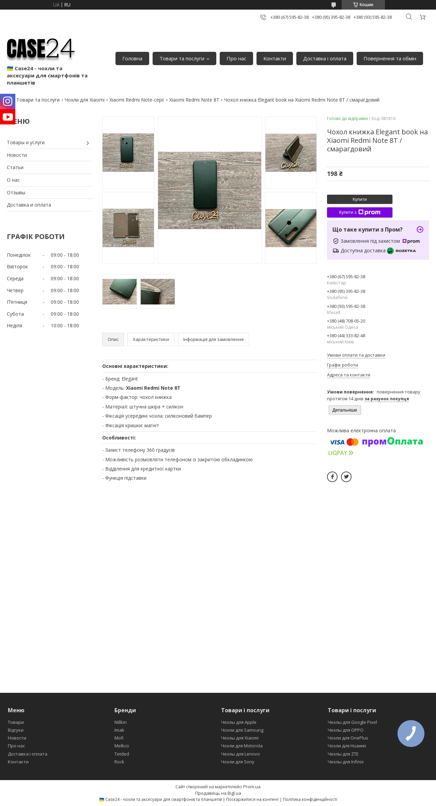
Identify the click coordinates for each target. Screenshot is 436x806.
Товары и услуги (26, 142)
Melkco (121, 746)
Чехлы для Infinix (346, 762)
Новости (17, 155)
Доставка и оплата (29, 205)
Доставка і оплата (324, 58)
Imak (119, 730)
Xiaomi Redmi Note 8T (194, 99)
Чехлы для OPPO (345, 730)
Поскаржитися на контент (252, 799)
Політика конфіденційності (310, 799)
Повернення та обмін (389, 58)
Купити (360, 199)
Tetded (121, 754)
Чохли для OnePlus (348, 738)
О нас (13, 180)
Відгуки (16, 730)
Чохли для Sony (237, 762)
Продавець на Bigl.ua (218, 793)
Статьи (15, 167)
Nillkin (120, 722)
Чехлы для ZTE (343, 754)
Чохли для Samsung (242, 730)
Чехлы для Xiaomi (240, 738)
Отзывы (16, 192)
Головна (132, 58)
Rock (119, 762)
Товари (16, 722)
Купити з (359, 212)
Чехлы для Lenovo (240, 754)
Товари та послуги (181, 58)
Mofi (119, 738)
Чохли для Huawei (347, 746)
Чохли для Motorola (242, 746)
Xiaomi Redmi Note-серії (136, 99)
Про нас (236, 58)
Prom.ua (252, 786)
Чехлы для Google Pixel (352, 722)
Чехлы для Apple (238, 722)
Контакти (274, 58)
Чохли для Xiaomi (85, 99)
